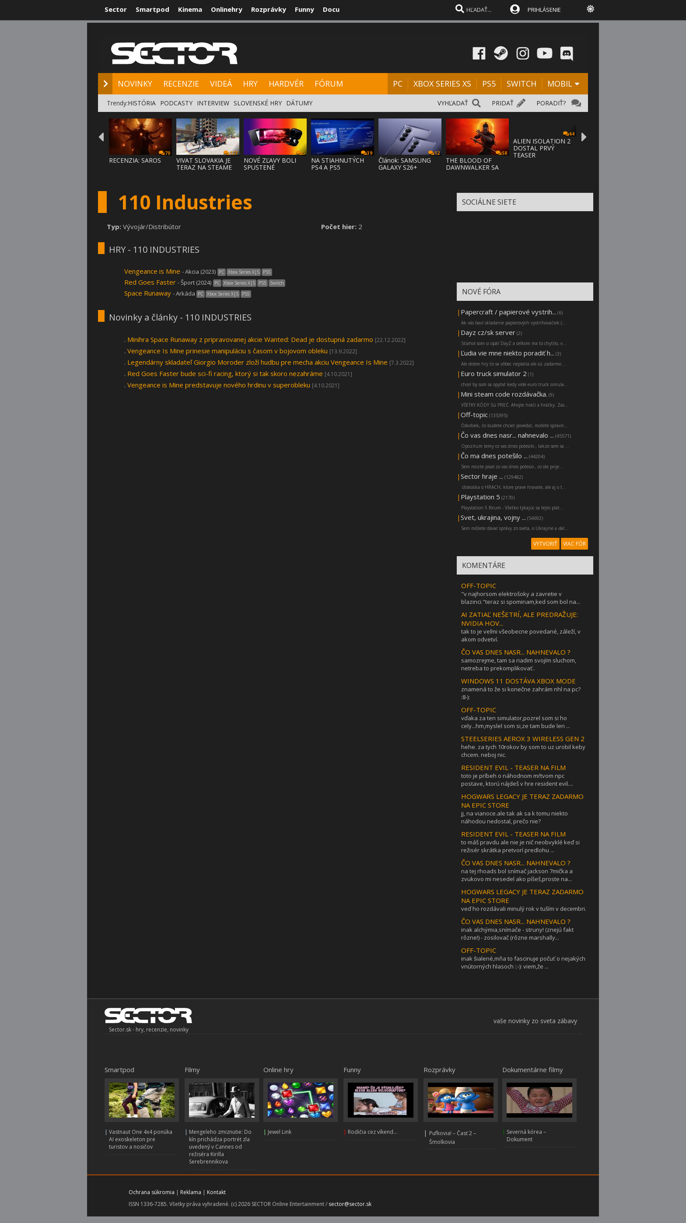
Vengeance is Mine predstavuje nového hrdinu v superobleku (218, 384)
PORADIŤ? (551, 103)
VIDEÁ (221, 83)
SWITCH (521, 83)
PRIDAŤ (503, 103)
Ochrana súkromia (152, 1192)
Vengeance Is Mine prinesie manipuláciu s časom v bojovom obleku (227, 350)
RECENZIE (181, 83)
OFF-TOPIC (478, 585)
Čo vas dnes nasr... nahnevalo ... (507, 435)
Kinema (190, 9)
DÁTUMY (299, 103)
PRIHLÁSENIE (544, 10)
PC (397, 83)
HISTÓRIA (142, 103)
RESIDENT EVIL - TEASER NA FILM (513, 767)
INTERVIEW (213, 103)
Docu (331, 9)
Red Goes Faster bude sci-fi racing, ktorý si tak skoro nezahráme (225, 373)
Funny (304, 9)
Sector (116, 9)
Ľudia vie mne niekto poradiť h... (507, 352)
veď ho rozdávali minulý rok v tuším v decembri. (523, 909)
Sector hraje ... (482, 476)
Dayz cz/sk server (488, 332)
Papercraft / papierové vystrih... (508, 311)
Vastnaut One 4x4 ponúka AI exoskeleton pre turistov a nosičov (140, 1139)
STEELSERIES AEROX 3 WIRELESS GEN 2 (522, 738)
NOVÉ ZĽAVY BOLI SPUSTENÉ (270, 163)
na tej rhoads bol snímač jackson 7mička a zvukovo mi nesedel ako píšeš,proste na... (517, 875)
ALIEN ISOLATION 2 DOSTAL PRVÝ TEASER (541, 148)
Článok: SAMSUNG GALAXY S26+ (404, 163)
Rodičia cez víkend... (372, 1132)
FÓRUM (329, 83)
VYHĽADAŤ (453, 103)
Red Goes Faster (150, 282)
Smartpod (152, 9)
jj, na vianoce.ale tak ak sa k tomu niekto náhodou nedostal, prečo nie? (514, 817)
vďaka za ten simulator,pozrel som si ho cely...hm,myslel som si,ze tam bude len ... (515, 722)
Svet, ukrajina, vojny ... (493, 517)
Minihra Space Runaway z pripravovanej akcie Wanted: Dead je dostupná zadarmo (250, 339)
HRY (250, 83)
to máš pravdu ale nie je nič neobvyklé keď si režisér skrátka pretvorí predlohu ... (520, 846)
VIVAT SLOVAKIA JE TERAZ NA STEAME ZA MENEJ (204, 167)
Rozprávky (268, 9)
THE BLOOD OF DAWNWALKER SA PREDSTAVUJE (472, 167)
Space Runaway (148, 293)
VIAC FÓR (574, 543)
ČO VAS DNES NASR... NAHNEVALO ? (515, 652)
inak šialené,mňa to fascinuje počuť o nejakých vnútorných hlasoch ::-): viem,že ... (523, 962)
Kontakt (216, 1192)
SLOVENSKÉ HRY (258, 103)
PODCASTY (176, 103)
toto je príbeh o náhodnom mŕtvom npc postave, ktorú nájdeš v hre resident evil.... (517, 779)
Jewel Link (279, 1132)
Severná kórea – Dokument (526, 1135)
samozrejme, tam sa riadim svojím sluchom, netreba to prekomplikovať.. (518, 664)
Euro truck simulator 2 (494, 373)
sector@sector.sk (350, 1204)
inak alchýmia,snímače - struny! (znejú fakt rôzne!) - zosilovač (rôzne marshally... (517, 933)
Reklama (190, 1192)
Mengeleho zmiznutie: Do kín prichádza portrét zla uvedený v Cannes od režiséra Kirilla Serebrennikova (220, 1146)
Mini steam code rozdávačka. (504, 394)
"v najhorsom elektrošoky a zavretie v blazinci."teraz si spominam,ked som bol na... (520, 598)
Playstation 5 (480, 496)
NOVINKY (135, 83)
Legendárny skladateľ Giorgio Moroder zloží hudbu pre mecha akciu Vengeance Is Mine (257, 362)
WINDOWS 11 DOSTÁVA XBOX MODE (518, 680)
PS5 (489, 83)
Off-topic (474, 414)
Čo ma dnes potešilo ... (494, 455)
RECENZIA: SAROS (135, 160)
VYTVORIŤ (545, 543)
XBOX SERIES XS (442, 83)
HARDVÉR (286, 83)
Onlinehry (226, 9)
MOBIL (559, 83)
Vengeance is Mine (153, 271)
